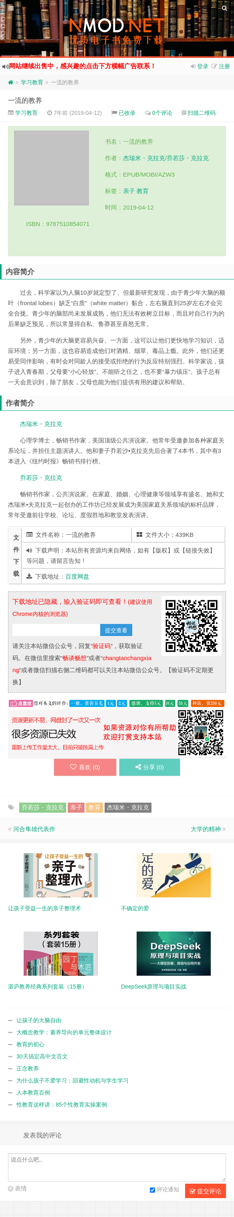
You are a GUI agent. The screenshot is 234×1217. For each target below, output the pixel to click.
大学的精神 (206, 829)
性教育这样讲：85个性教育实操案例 (61, 1104)
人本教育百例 (33, 1092)
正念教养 (27, 1068)
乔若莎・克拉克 (188, 158)
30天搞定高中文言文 (42, 1056)
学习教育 (32, 82)
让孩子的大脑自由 (38, 1020)
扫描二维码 (202, 113)
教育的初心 (30, 1044)
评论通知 (164, 1190)
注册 (224, 66)
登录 (202, 66)
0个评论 (162, 113)
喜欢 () (85, 767)
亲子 (129, 191)
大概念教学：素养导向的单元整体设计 (64, 1032)
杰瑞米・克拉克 (144, 158)
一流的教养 (25, 100)
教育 (143, 191)
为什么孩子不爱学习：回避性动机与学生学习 (72, 1080)
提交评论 (205, 1191)
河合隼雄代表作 (34, 829)
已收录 (127, 113)
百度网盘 (77, 576)
